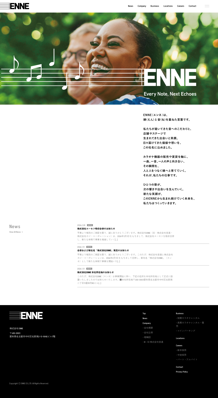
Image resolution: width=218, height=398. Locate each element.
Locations (168, 6)
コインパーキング (186, 330)
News (130, 6)
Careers (180, 6)
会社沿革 (148, 332)
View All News (15, 232)
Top (144, 313)
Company (142, 6)
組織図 (147, 337)
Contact (192, 6)
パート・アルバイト (187, 359)
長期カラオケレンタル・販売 (190, 324)
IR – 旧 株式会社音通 (153, 342)
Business (155, 6)
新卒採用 (181, 350)
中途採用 (181, 355)
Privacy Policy (182, 371)
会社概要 (148, 328)
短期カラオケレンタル (188, 318)
